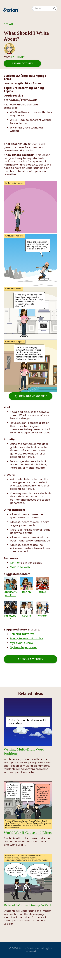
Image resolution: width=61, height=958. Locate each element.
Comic (14, 563)
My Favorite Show (21, 643)
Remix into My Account (30, 396)
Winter (42, 609)
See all (9, 24)
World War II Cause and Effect (28, 833)
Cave (42, 585)
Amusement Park (10, 587)
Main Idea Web (20, 567)
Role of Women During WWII (27, 905)
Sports (26, 609)
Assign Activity (22, 63)
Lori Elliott (18, 57)
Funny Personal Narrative (26, 638)
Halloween (10, 611)
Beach (26, 585)
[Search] (42, 8)
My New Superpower (23, 647)
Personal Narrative (22, 634)
